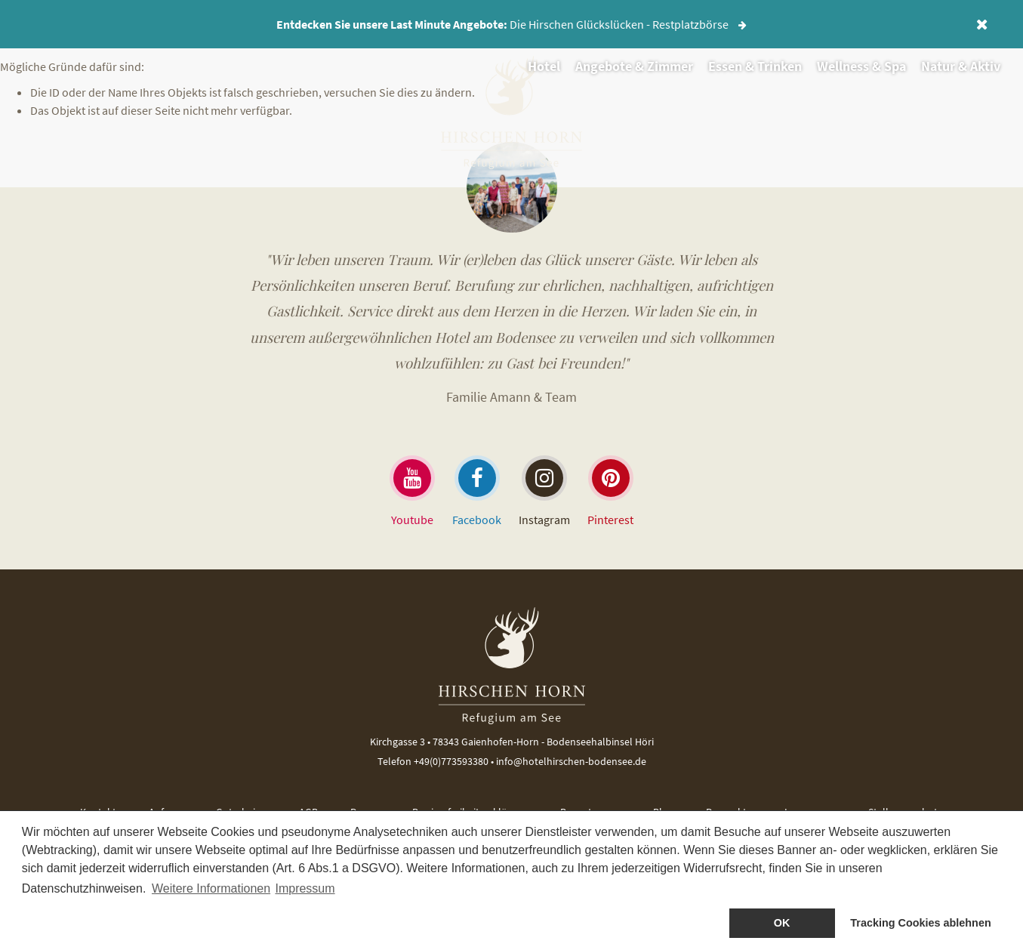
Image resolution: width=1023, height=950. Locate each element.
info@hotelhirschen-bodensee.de (571, 761)
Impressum (304, 888)
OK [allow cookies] (782, 923)
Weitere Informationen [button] (211, 888)
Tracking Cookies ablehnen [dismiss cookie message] (920, 923)
